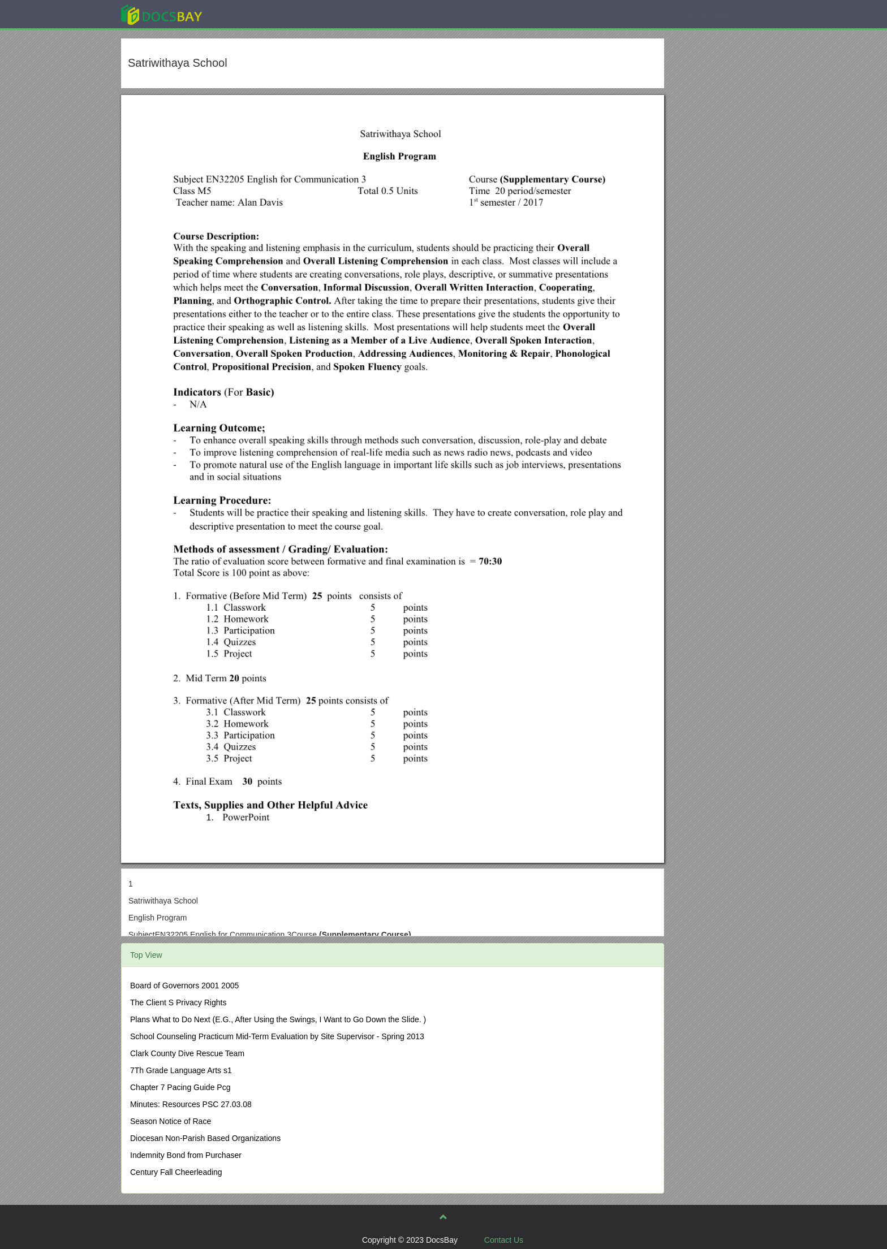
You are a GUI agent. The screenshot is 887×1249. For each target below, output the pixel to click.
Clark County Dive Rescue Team (187, 1053)
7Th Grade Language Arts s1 (181, 1070)
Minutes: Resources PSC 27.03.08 (191, 1104)
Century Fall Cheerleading (176, 1172)
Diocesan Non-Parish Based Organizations (205, 1138)
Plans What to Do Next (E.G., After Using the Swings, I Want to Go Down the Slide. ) (278, 1019)
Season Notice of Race (170, 1121)
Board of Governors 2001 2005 (184, 985)
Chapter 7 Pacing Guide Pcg (180, 1087)
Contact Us (503, 1239)
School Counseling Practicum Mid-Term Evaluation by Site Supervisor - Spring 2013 (277, 1036)
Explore (246, 14)
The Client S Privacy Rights (178, 1002)
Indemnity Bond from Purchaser (186, 1155)
